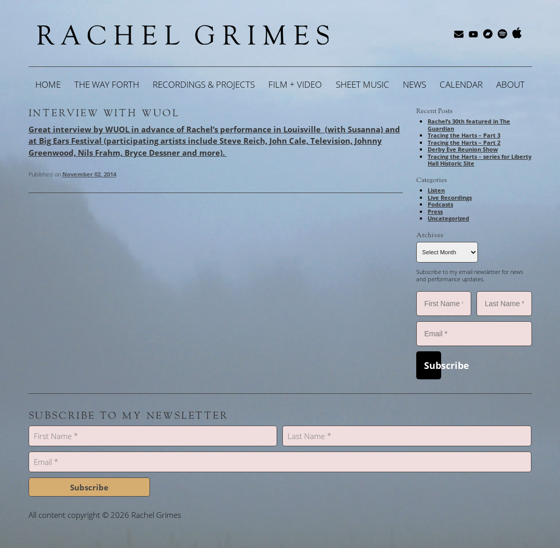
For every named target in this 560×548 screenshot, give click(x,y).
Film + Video (295, 84)
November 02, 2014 (89, 174)
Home (48, 84)
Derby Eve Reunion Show (463, 149)
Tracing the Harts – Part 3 (464, 135)
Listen (436, 190)
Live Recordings (450, 197)
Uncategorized (448, 218)
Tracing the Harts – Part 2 (464, 142)
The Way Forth (106, 84)
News (414, 84)
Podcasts (440, 204)
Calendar (461, 84)
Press (435, 211)
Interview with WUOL (104, 113)
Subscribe (432, 365)
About (510, 84)
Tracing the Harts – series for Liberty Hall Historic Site (479, 160)
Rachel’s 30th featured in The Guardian (469, 124)
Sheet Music (362, 84)
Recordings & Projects (204, 84)
